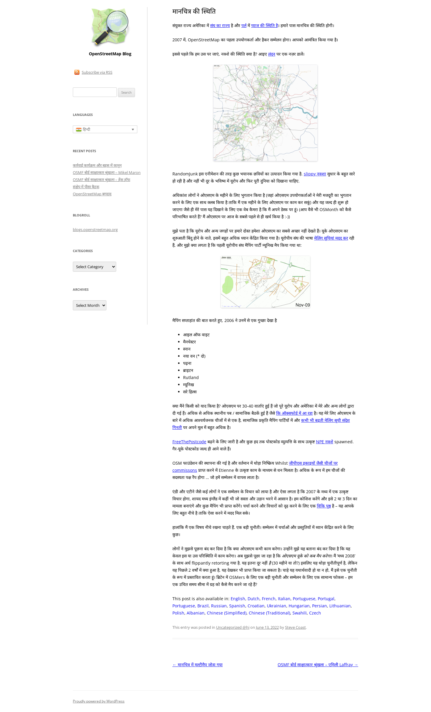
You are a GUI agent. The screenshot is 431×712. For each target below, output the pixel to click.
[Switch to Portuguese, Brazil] (190, 606)
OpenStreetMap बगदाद (92, 194)
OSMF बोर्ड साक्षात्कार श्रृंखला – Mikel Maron (107, 172)
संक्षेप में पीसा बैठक (86, 186)
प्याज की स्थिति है (264, 25)
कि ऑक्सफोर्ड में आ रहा (294, 413)
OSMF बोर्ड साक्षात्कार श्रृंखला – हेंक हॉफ (101, 179)
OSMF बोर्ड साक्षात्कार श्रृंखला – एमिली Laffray (318, 664)
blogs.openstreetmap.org (95, 229)
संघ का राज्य (220, 25)
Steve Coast (295, 627)
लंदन (271, 54)
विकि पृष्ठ (324, 506)
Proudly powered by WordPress (99, 701)
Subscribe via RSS (97, 72)
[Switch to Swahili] (299, 613)
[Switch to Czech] (315, 613)
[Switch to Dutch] (253, 599)
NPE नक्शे (324, 441)
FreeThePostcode (189, 441)
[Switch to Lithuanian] (340, 606)
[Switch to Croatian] (256, 606)
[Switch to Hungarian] (299, 606)
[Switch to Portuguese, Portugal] (313, 599)
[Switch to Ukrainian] (276, 606)
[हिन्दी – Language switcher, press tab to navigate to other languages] (105, 129)
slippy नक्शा (315, 174)
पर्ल (243, 25)
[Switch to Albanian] (196, 613)
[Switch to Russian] (219, 606)
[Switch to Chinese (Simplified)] (226, 613)
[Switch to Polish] (178, 613)
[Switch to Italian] (284, 599)
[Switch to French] (269, 599)
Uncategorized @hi (232, 627)
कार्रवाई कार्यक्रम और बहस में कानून (97, 165)
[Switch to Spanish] (237, 606)
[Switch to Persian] (319, 606)
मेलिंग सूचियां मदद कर (331, 238)
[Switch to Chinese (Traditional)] (269, 613)
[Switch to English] (238, 599)
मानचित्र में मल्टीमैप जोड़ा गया (197, 664)
